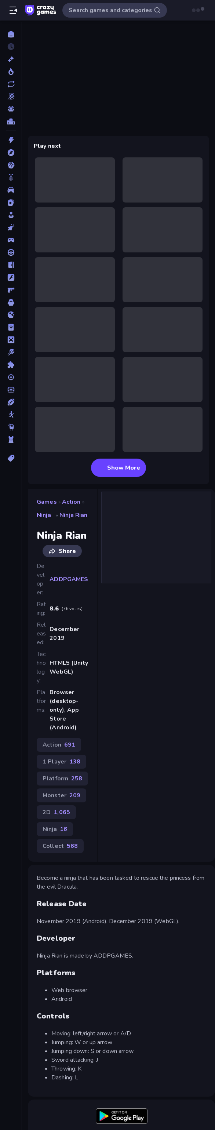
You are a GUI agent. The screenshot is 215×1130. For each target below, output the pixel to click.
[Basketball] (11, 165)
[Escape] (11, 265)
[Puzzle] (11, 364)
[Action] (11, 140)
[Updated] (11, 84)
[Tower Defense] (11, 439)
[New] (11, 59)
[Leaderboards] (11, 121)
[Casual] (11, 215)
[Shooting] (11, 377)
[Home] (11, 34)
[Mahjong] (11, 327)
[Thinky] (11, 427)
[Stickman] (11, 414)
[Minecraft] (11, 339)
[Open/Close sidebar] (13, 10)
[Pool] (11, 352)
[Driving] (11, 252)
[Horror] (11, 302)
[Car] (11, 190)
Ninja (44, 515)
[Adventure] (11, 152)
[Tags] (11, 458)
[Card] (11, 202)
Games (47, 502)
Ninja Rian (73, 515)
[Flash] (11, 277)
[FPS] (11, 290)
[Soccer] (11, 389)
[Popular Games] (11, 71)
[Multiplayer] (11, 109)
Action (71, 502)
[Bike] (11, 177)
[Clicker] (11, 227)
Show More (118, 468)
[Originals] (11, 96)
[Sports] (11, 402)
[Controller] (11, 240)
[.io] (11, 315)
